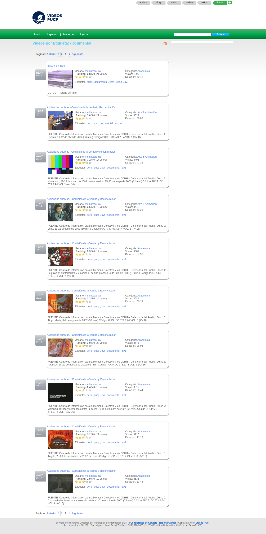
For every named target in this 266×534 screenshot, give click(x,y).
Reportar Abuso (168, 522)
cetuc (119, 81)
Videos (219, 2)
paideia (189, 2)
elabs (174, 2)
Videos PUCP (203, 522)
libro (112, 81)
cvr (96, 123)
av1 (126, 81)
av (116, 123)
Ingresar (52, 34)
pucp (89, 81)
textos (204, 2)
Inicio (37, 34)
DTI (125, 522)
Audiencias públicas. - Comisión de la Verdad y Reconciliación (81, 199)
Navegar (68, 34)
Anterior (52, 54)
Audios (143, 2)
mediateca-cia (93, 71)
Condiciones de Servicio (143, 522)
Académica (143, 71)
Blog (158, 2)
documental (100, 81)
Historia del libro (56, 66)
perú (89, 167)
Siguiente (77, 54)
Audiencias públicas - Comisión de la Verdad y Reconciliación (81, 107)
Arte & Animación (147, 112)
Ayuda (84, 34)
